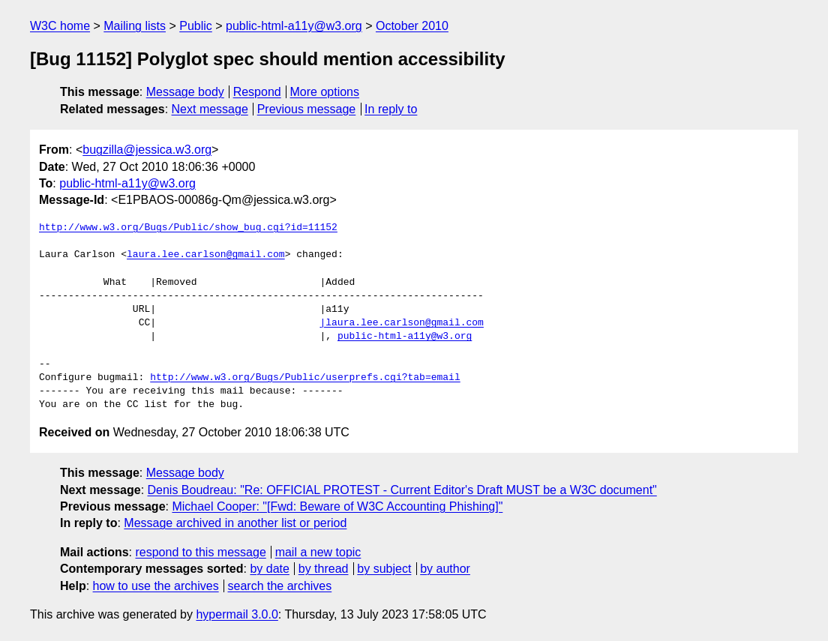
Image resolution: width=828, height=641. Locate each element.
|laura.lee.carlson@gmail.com (401, 323)
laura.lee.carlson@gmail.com (206, 255)
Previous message (306, 109)
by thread (323, 568)
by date (269, 568)
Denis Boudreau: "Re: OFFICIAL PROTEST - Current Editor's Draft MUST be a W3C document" (402, 490)
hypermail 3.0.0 (237, 614)
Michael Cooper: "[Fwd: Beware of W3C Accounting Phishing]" (337, 506)
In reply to (390, 109)
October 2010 (412, 25)
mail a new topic (318, 552)
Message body (185, 91)
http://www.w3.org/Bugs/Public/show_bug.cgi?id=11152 (188, 228)
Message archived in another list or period (235, 523)
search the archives (280, 586)
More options (325, 91)
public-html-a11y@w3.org (294, 25)
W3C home (60, 25)
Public (195, 25)
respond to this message (200, 552)
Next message (210, 109)
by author (445, 568)
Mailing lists (135, 25)
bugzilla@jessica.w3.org (147, 149)
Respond (257, 91)
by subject (384, 568)
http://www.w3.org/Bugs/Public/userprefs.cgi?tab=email (305, 378)
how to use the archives (156, 586)
